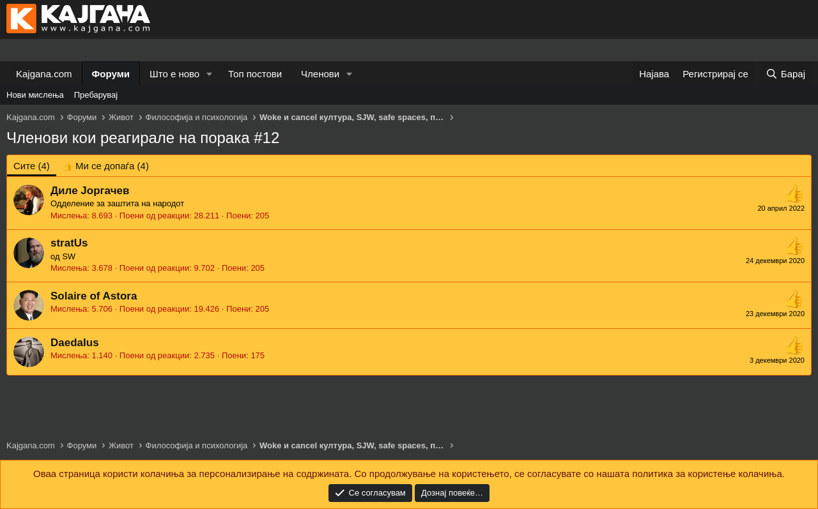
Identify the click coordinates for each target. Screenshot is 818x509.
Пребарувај (96, 95)
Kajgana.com (44, 73)
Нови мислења (35, 95)
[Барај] (785, 74)
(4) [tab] (31, 165)
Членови (320, 73)
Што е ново (174, 73)
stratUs (69, 243)
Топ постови (255, 73)
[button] (210, 74)
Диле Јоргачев (89, 191)
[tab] (105, 165)
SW (68, 256)
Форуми (111, 73)
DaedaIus (74, 343)
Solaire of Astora (93, 296)
